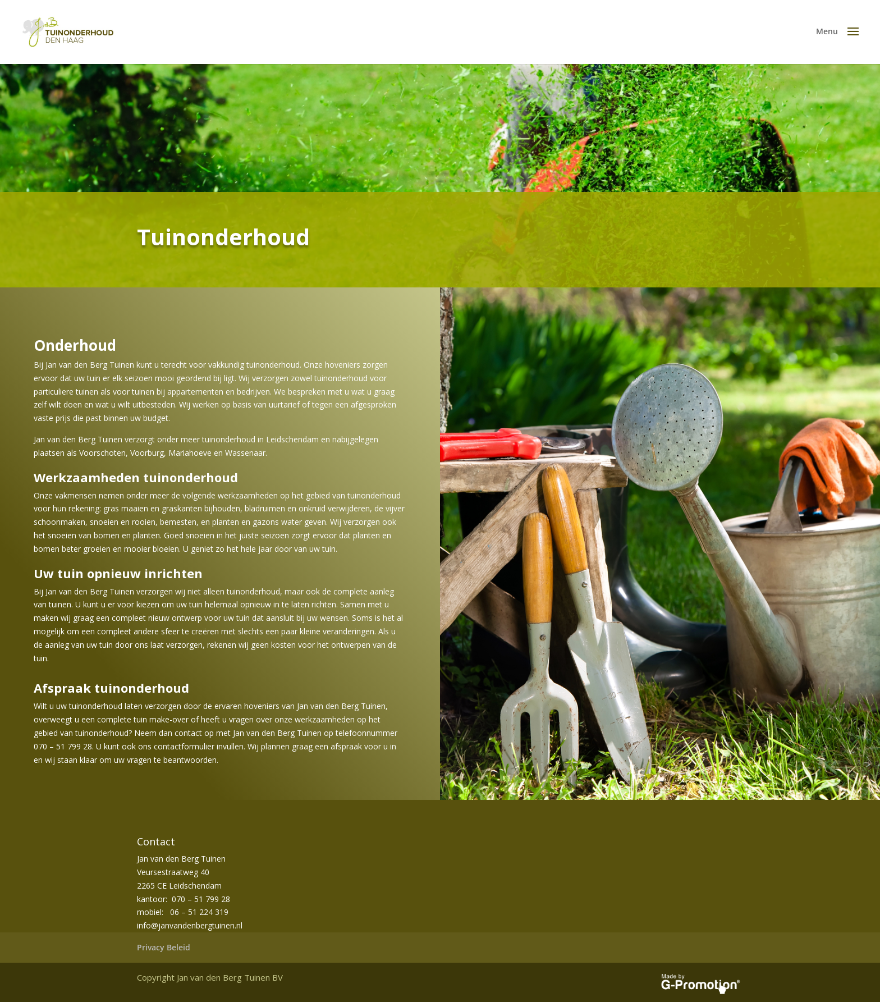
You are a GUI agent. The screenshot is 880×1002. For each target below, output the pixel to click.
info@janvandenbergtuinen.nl (189, 925)
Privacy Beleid (163, 947)
